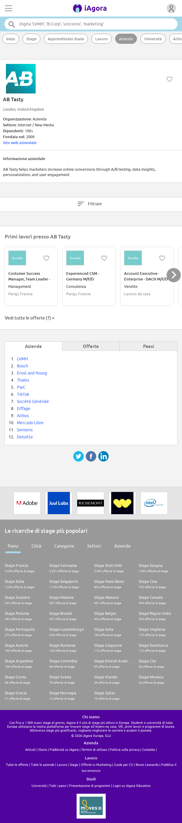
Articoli (30, 749)
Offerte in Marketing (96, 764)
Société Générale (33, 401)
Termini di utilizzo (94, 749)
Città (36, 545)
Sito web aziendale (20, 142)
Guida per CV (123, 764)
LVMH (22, 358)
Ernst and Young (32, 373)
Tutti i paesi (58, 786)
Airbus (23, 415)
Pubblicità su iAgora (64, 749)
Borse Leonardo (147, 764)
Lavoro (101, 38)
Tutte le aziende (42, 764)
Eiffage (23, 408)
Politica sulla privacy (125, 749)
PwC (21, 387)
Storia (42, 749)
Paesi (13, 545)
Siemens (25, 429)
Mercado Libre (30, 422)
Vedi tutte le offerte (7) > (29, 317)
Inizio (10, 38)
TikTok (23, 394)
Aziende (126, 38)
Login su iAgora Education (132, 786)
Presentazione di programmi (89, 786)
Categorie (64, 545)
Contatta (148, 749)
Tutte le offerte (17, 764)
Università (153, 38)
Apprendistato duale (66, 38)
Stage (31, 38)
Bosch (22, 366)
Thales (23, 380)
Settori (94, 545)
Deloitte (25, 437)
